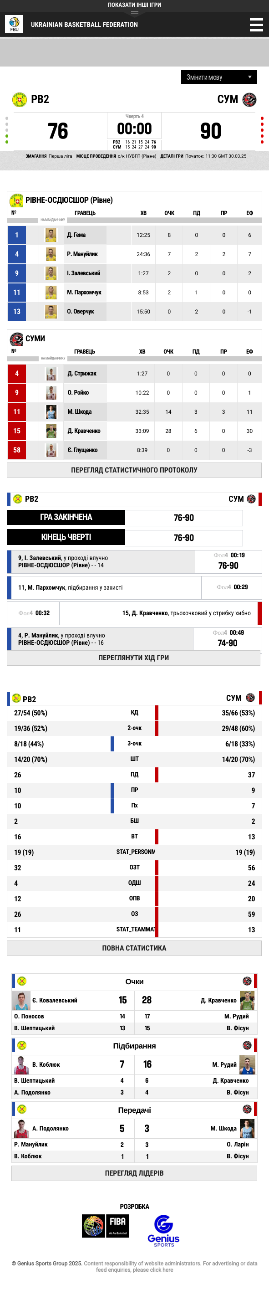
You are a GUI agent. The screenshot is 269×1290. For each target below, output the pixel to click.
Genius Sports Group (163, 1231)
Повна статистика (134, 948)
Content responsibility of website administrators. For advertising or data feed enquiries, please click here (170, 1266)
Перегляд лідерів (134, 1173)
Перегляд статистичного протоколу (134, 470)
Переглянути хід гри (133, 657)
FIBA (105, 1231)
